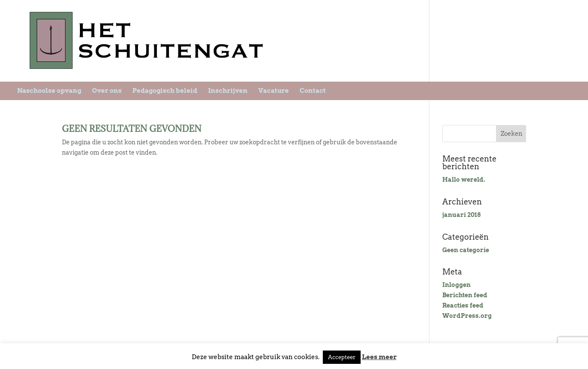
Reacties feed (463, 305)
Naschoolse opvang (49, 91)
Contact (313, 91)
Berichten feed (464, 295)
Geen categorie (465, 250)
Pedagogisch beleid (164, 91)
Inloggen (456, 284)
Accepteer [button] (341, 357)
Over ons (107, 91)
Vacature (273, 91)
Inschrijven (228, 91)
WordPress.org (467, 315)
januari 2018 (461, 214)
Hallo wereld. (463, 179)
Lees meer (379, 357)
